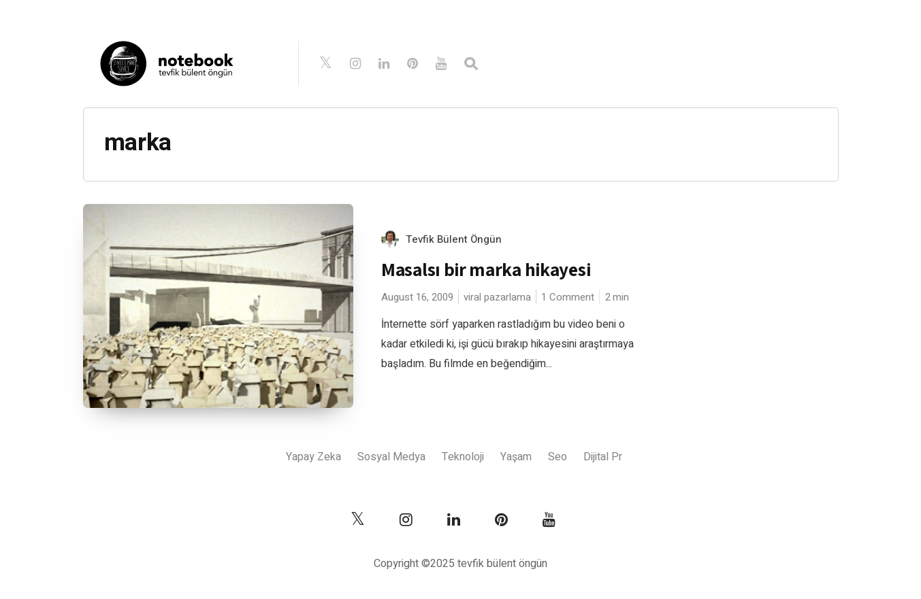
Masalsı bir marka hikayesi (485, 269)
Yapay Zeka (313, 457)
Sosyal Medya (391, 457)
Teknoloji (463, 457)
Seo (557, 457)
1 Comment (567, 297)
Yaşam (516, 457)
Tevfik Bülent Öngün (454, 239)
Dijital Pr (602, 457)
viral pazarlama (497, 297)
